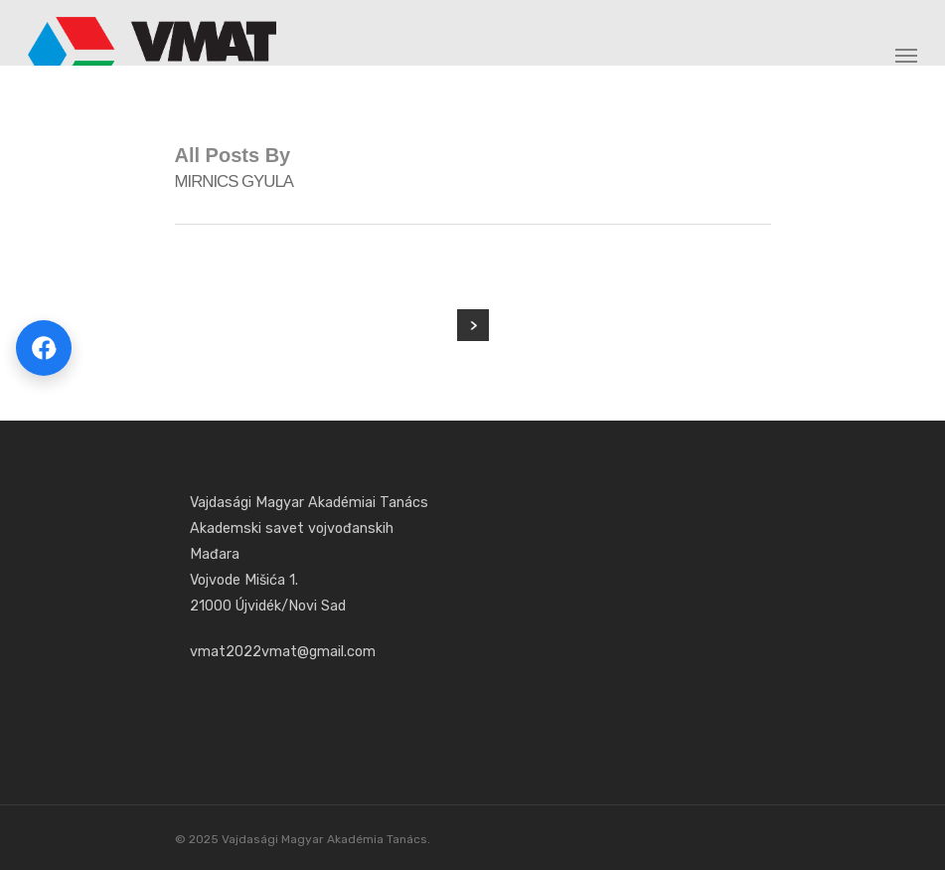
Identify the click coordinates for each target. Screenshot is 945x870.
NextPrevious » (473, 325)
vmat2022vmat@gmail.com (283, 651)
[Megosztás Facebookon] (44, 348)
